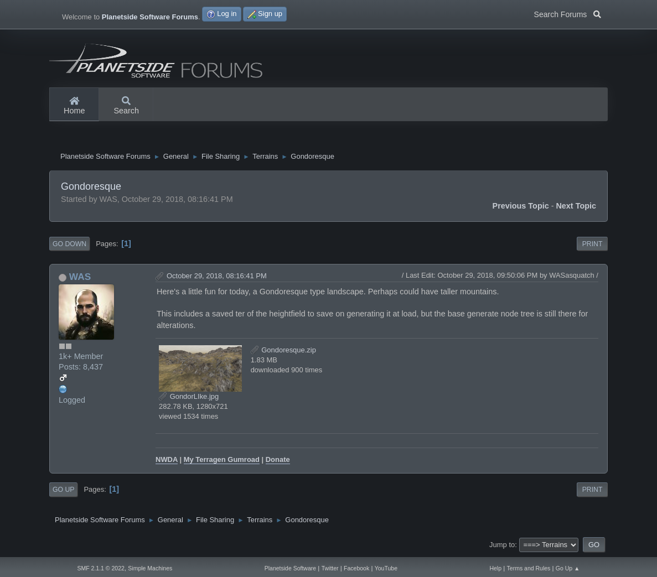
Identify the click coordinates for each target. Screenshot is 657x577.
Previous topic (521, 206)
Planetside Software (290, 568)
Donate (278, 461)
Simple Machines (150, 568)
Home (74, 106)
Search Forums (567, 13)
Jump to (502, 546)
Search (126, 106)
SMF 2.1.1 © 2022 (100, 568)
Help (495, 568)
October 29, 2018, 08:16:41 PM (217, 277)
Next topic (576, 206)
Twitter (330, 568)
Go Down (69, 245)
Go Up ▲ (568, 568)
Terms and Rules (529, 568)
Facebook (356, 568)
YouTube (386, 568)
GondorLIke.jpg (189, 397)
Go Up (63, 491)
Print (592, 245)
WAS (80, 278)
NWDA (167, 461)
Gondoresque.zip (283, 351)
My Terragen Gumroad (222, 461)
